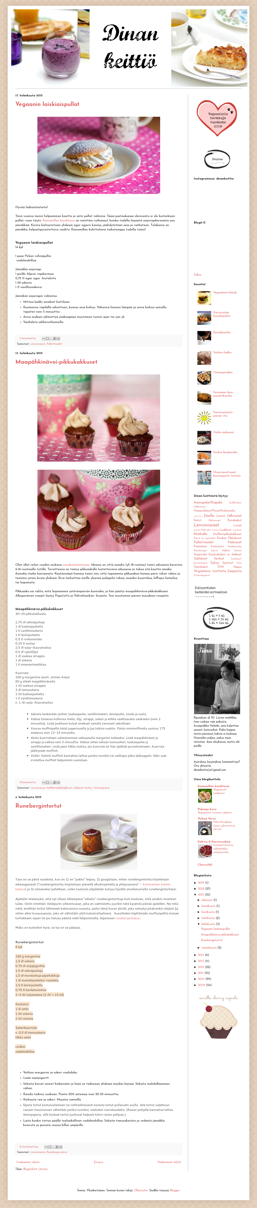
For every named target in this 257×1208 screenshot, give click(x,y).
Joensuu (198, 516)
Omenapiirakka (222, 372)
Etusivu (98, 1162)
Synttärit (227, 563)
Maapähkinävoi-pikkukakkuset (56, 362)
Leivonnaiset (37, 344)
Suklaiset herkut (83, 788)
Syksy (214, 563)
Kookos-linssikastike (225, 452)
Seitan (238, 550)
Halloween (200, 507)
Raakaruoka (235, 546)
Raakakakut (217, 546)
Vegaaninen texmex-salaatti (215, 812)
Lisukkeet (225, 530)
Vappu (237, 567)
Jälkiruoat (234, 516)
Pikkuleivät (235, 538)
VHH (220, 567)
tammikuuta (209, 947)
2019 (201, 883)
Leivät (237, 525)
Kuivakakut (234, 520)
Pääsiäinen (200, 546)
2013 (201, 961)
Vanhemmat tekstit (169, 1162)
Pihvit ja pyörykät (205, 538)
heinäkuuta (209, 906)
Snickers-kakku (222, 352)
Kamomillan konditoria (59, 220)
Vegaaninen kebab (225, 292)
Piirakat (222, 538)
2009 (202, 985)
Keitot (198, 520)
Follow (197, 275)
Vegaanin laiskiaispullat (47, 105)
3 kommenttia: (28, 338)
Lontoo (237, 530)
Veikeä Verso (207, 818)
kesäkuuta (209, 912)
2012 (201, 967)
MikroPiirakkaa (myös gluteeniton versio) (224, 826)
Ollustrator (141, 1190)
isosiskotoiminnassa (76, 564)
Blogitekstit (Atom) (35, 1169)
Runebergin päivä (57, 1152)
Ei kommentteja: (29, 1147)
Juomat (220, 516)
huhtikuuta (209, 918)
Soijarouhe (200, 554)
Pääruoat (235, 542)
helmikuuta (209, 924)
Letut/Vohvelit (202, 530)
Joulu (209, 515)
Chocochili (205, 865)
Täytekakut (201, 567)
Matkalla (200, 534)
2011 (201, 973)
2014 (201, 955)
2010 (201, 979)
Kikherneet (214, 520)
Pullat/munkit (54, 344)
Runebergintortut (38, 806)
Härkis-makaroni (223, 432)
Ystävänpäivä (101, 788)
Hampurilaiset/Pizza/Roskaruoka (214, 510)
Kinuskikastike (222, 332)
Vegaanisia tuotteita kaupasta (218, 571)
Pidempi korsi (207, 809)
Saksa (226, 550)
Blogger (175, 1190)
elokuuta (207, 900)
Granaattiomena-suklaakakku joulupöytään (223, 849)
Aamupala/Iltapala (208, 502)
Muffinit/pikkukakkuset (59, 788)
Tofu (239, 563)
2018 (201, 889)
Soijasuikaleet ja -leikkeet (225, 554)
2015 (201, 894)
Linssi (215, 530)
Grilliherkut (235, 503)
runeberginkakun (127, 918)
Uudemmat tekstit (28, 1162)
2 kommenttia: (28, 782)
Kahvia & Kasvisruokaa (214, 841)
